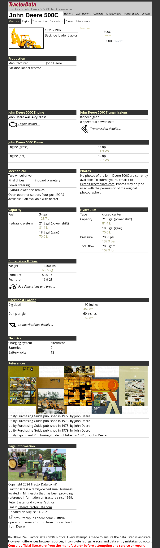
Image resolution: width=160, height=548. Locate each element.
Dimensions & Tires (23, 261)
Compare (98, 13)
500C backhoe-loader (57, 9)
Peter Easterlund (20, 502)
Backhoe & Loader (22, 300)
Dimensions (56, 21)
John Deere (32, 9)
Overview (14, 21)
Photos (69, 21)
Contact (146, 13)
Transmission (39, 21)
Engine (26, 21)
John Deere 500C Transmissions (104, 112)
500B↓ (114, 41)
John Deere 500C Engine (26, 112)
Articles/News (113, 13)
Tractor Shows (131, 13)
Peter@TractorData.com (97, 184)
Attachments (83, 21)
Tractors (14, 9)
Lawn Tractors (83, 13)
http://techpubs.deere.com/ (30, 518)
